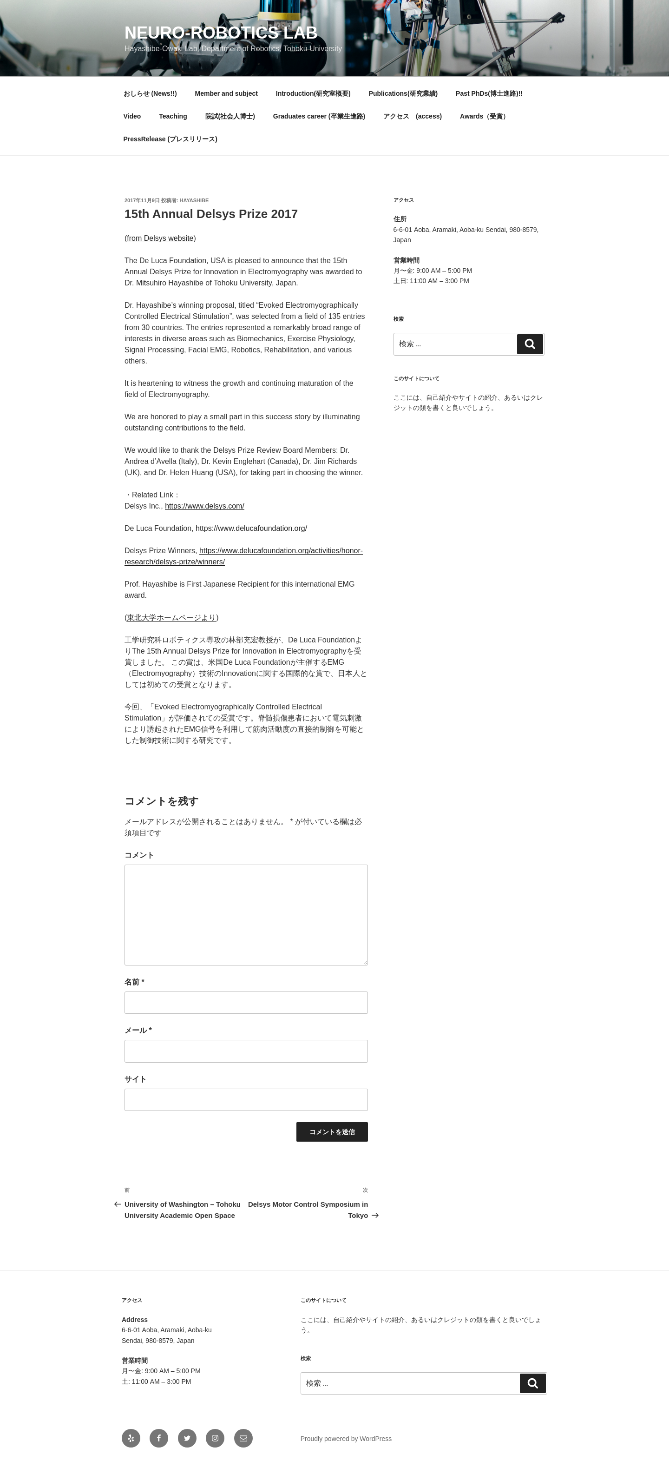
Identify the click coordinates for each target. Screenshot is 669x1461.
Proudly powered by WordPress (346, 1438)
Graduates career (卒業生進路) (319, 116)
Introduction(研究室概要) (313, 93)
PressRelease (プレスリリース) (170, 139)
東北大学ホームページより (171, 617)
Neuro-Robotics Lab (221, 32)
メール (138, 1030)
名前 (134, 982)
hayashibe (194, 200)
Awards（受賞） (484, 116)
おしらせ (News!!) (150, 93)
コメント (139, 855)
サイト (136, 1079)
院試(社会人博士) (230, 116)
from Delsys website (160, 238)
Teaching (173, 116)
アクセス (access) (412, 116)
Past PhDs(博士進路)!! (489, 93)
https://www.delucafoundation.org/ (251, 528)
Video (132, 116)
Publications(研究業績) (403, 93)
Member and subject (226, 93)
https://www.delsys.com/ (204, 506)
